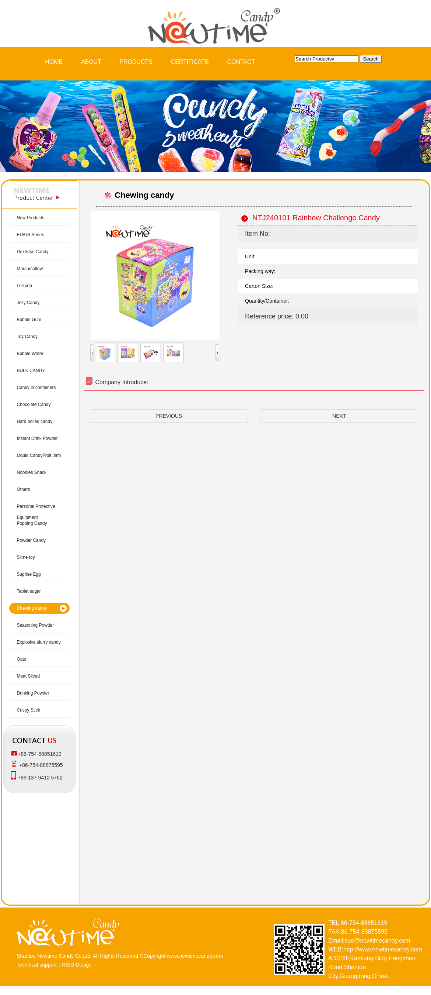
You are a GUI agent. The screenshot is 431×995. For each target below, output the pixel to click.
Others (23, 489)
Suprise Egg (29, 574)
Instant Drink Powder (37, 438)
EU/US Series (30, 234)
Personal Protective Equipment (36, 512)
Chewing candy (32, 608)
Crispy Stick (28, 710)
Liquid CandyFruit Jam (39, 455)
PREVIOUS (168, 416)
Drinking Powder (33, 693)
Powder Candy (31, 540)
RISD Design (77, 965)
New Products (30, 217)
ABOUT (91, 62)
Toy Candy (27, 336)
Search (370, 59)
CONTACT (241, 62)
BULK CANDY (31, 370)
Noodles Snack (31, 472)
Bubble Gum (29, 319)
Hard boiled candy (34, 421)
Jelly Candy (28, 302)
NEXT (339, 416)
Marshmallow (30, 268)
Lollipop (24, 285)
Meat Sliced (28, 676)
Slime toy (26, 557)
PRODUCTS (136, 62)
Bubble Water (30, 353)
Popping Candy (32, 523)
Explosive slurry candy (38, 642)
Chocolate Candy (33, 404)
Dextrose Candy (32, 251)
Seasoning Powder (35, 625)
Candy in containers (36, 387)
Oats (21, 659)
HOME (54, 62)
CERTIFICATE (190, 62)
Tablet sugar (29, 591)
